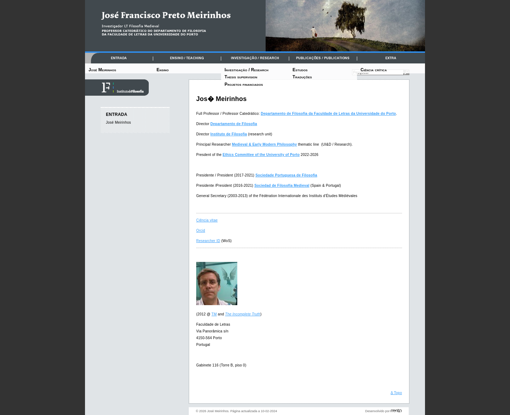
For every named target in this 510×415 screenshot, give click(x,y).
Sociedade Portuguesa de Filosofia (286, 175)
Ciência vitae (207, 220)
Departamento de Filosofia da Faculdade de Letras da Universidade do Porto (328, 114)
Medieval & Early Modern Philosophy (264, 144)
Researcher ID (208, 241)
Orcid (200, 230)
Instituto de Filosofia (228, 134)
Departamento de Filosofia (233, 124)
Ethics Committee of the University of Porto (261, 155)
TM (214, 314)
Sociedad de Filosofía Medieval (281, 185)
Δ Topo (396, 393)
